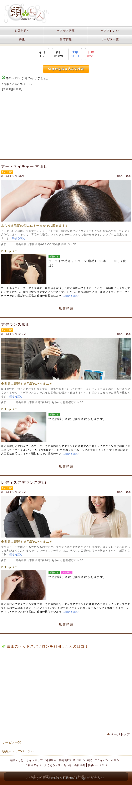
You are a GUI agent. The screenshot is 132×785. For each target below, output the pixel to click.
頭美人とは (17, 760)
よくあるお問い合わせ (58, 765)
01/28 (42, 54)
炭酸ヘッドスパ (97, 765)
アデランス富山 (15, 324)
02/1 (90, 54)
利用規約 (50, 760)
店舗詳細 (66, 308)
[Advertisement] (66, 126)
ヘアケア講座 (66, 30)
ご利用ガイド (33, 765)
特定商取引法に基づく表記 (75, 760)
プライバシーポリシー (108, 760)
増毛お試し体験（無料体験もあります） (77, 419)
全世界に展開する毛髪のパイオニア (26, 383)
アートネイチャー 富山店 (24, 166)
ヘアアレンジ (110, 30)
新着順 (17, 89)
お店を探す (22, 30)
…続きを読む (70, 295)
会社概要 (79, 765)
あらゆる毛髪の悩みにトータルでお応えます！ (34, 225)
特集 (22, 39)
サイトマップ (34, 760)
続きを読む (19, 238)
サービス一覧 (110, 39)
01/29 (58, 54)
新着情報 (66, 39)
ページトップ (118, 734)
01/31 (75, 54)
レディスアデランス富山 (23, 482)
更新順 (7, 89)
